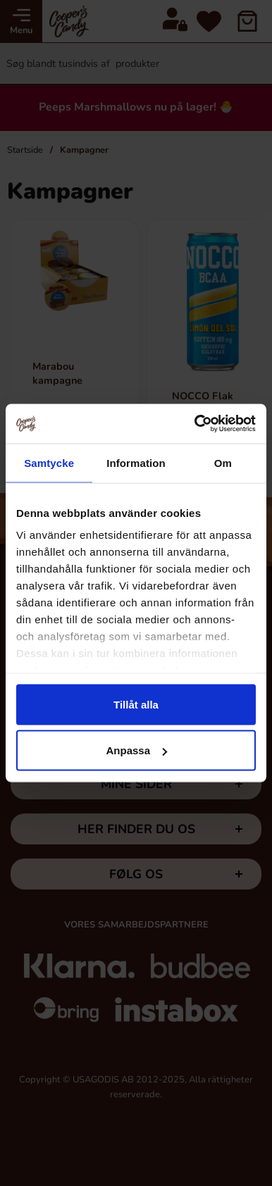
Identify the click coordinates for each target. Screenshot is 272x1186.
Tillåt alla (136, 704)
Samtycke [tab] (49, 462)
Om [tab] (223, 462)
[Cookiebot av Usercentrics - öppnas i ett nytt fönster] (195, 424)
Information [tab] (136, 462)
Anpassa (136, 750)
